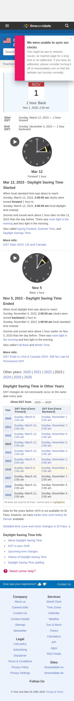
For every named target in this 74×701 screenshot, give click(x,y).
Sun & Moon (54, 624)
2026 (28, 377)
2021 (37, 372)
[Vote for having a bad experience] (44, 584)
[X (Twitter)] (30, 688)
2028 (8, 486)
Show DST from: (21, 401)
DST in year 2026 (19, 545)
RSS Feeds (54, 653)
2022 (48, 372)
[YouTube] (50, 688)
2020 (27, 372)
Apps (54, 648)
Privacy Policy (20, 667)
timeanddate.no (54, 667)
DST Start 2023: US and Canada (24, 244)
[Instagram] (44, 688)
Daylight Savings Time (17, 233)
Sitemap (20, 624)
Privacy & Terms (54, 692)
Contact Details (20, 619)
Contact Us (64, 584)
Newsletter (20, 630)
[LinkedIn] (37, 688)
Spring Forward (26, 228)
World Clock (54, 601)
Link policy (20, 643)
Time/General (11, 64)
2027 (8, 478)
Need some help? (22, 571)
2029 (8, 495)
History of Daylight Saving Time (27, 557)
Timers (54, 630)
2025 (17, 377)
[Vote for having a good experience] (39, 584)
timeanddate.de (54, 673)
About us (20, 601)
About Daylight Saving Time (25, 540)
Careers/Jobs (20, 607)
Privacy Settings (20, 673)
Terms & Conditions (20, 661)
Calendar (54, 613)
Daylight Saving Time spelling (26, 562)
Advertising (20, 649)
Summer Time (46, 228)
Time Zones (54, 607)
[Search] (67, 26)
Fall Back (23, 345)
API (54, 642)
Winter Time (42, 345)
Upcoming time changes (23, 551)
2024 (7, 377)
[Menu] (7, 26)
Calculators (54, 636)
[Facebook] (24, 688)
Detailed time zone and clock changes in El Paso (35, 526)
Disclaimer (20, 655)
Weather (54, 619)
